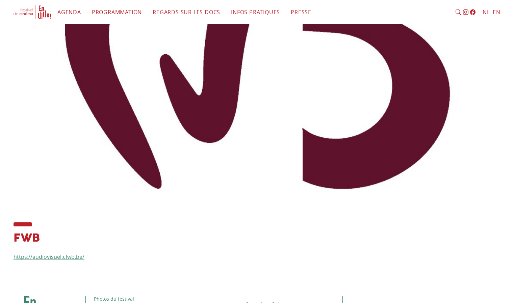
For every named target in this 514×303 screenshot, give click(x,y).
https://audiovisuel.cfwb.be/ (49, 256)
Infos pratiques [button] (255, 12)
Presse (301, 12)
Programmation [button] (117, 12)
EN (496, 12)
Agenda (69, 12)
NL (486, 12)
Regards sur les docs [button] (186, 12)
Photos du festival (114, 299)
